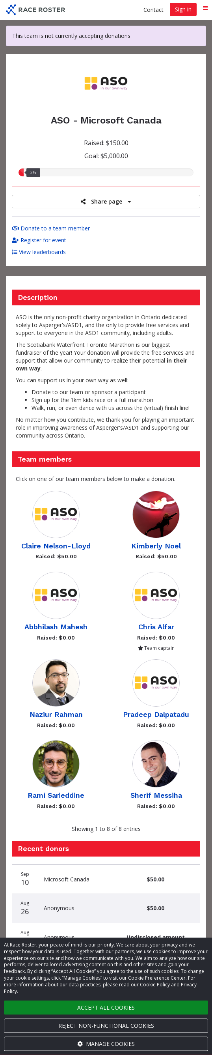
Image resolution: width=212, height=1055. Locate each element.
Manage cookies (106, 1044)
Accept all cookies (106, 1007)
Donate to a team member (51, 228)
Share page (106, 201)
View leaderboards (39, 252)
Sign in (183, 9)
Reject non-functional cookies (106, 1025)
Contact (153, 9)
